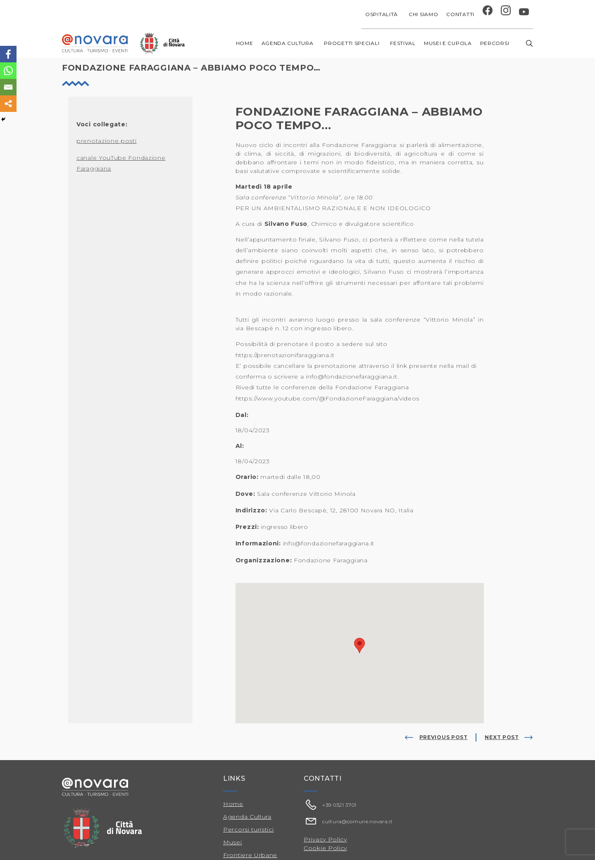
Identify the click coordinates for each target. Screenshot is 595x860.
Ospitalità (382, 14)
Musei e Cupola (448, 43)
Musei (232, 842)
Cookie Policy (325, 848)
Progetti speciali (353, 43)
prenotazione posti (106, 141)
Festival (403, 43)
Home (244, 43)
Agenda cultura (289, 43)
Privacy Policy (325, 839)
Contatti (460, 14)
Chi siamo (423, 14)
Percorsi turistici (248, 829)
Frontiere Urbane (250, 855)
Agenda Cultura (247, 816)
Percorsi (496, 43)
